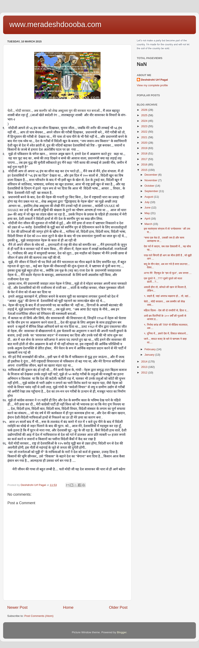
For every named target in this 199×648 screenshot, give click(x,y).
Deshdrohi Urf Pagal (154, 79)
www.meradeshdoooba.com (55, 24)
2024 (144, 120)
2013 (144, 366)
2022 (144, 131)
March (148, 223)
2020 (144, 142)
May (147, 213)
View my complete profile (152, 85)
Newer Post (17, 607)
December (151, 174)
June (147, 207)
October (149, 185)
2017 (144, 159)
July (147, 202)
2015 (144, 169)
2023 (144, 126)
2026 (144, 109)
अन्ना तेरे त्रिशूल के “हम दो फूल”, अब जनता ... (168, 273)
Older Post (118, 607)
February (150, 349)
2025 (144, 115)
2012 (144, 372)
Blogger (121, 632)
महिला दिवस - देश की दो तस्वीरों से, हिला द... (166, 310)
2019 (144, 148)
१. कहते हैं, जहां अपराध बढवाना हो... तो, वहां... (167, 296)
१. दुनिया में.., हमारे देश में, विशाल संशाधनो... (166, 333)
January (149, 354)
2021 (144, 137)
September (151, 191)
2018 (144, 153)
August (149, 196)
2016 (144, 164)
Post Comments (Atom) (38, 615)
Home (68, 607)
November (151, 180)
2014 (144, 361)
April (147, 218)
